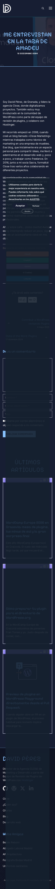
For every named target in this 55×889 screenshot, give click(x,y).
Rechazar (35, 206)
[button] (42, 8)
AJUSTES (34, 199)
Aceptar (20, 205)
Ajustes (27, 211)
